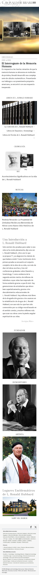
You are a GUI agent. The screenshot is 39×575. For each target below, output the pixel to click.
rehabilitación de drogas (13, 301)
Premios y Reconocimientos (27, 547)
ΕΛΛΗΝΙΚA (13, 542)
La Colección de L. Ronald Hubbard (18, 127)
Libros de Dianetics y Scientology (20, 131)
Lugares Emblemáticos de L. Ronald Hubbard (19, 492)
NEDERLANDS (26, 539)
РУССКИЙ (15, 539)
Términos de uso (31, 571)
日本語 (10, 539)
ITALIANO (19, 542)
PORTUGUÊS (25, 542)
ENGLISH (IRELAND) (13, 535)
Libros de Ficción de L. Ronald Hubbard (19, 135)
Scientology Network (19, 554)
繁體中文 (21, 539)
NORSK (9, 541)
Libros (18, 547)
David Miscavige (7, 556)
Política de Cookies (22, 571)
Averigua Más (26, 321)
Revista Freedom (7, 559)
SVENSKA (14, 541)
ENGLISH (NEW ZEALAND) (25, 535)
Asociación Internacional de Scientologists (19, 557)
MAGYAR (5, 541)
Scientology (11, 554)
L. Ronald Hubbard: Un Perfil (9, 547)
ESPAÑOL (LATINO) (21, 541)
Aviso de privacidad (12, 571)
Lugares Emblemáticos (8, 549)
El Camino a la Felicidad (17, 559)
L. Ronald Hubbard (10, 295)
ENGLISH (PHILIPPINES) (8, 537)
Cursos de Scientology (17, 556)
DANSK (28, 537)
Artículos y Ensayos (19, 549)
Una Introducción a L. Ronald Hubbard (15, 241)
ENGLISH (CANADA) (22, 533)
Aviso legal (4, 572)
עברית (5, 539)
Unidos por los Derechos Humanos (19, 561)
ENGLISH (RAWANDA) (20, 537)
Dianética (5, 554)
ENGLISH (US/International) (10, 533)
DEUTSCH (33, 539)
